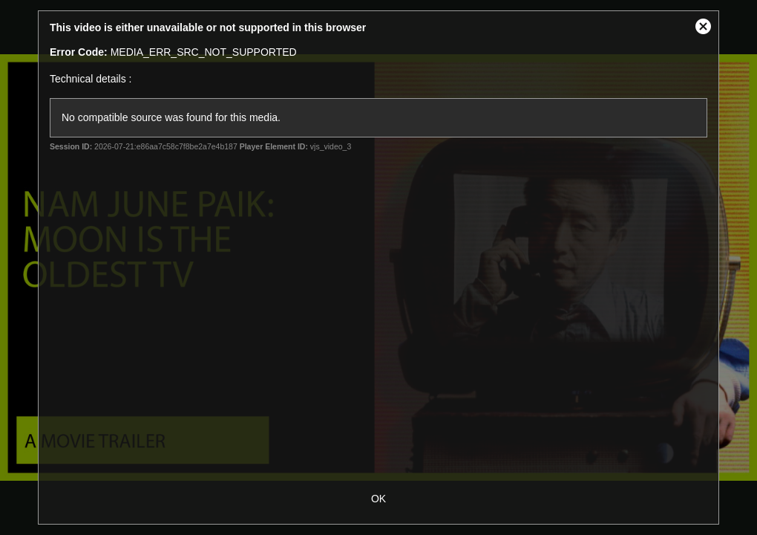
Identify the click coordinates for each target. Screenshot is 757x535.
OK (378, 499)
